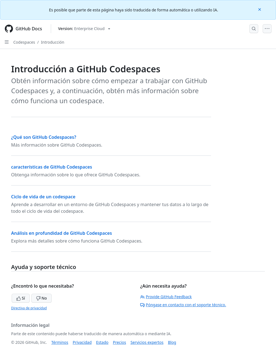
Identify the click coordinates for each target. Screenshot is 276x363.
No (41, 298)
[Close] (260, 9)
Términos (59, 342)
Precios (119, 342)
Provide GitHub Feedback (166, 296)
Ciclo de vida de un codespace (43, 197)
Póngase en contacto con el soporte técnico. (183, 304)
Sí (20, 298)
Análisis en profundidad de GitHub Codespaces (61, 233)
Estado (102, 342)
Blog (172, 342)
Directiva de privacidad (29, 308)
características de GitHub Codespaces (51, 167)
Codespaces (24, 42)
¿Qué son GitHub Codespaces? (43, 137)
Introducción (52, 42)
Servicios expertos (147, 342)
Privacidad (82, 342)
